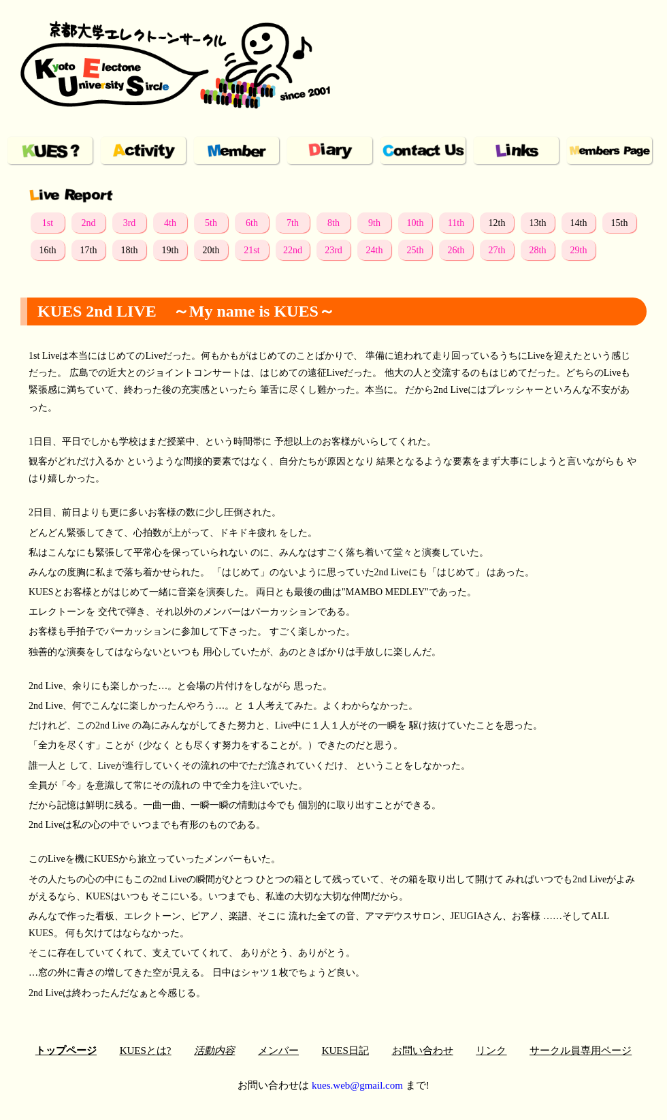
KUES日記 (345, 1050)
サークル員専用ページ (581, 1050)
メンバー (278, 1050)
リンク (491, 1050)
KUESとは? (146, 1050)
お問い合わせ (422, 1050)
